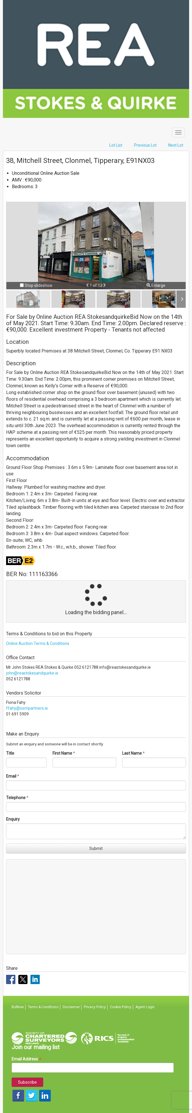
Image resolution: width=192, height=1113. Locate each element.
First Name (62, 753)
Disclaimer (71, 1007)
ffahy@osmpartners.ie (27, 708)
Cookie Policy (120, 1007)
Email (11, 776)
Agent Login (145, 1007)
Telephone (16, 797)
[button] (88, 285)
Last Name (132, 753)
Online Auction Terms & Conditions (37, 643)
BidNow (18, 1007)
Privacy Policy (95, 1007)
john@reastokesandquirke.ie (32, 673)
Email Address (27, 1059)
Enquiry (13, 819)
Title (10, 753)
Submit (96, 848)
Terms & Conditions (43, 1007)
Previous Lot (145, 145)
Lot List (115, 145)
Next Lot (175, 145)
